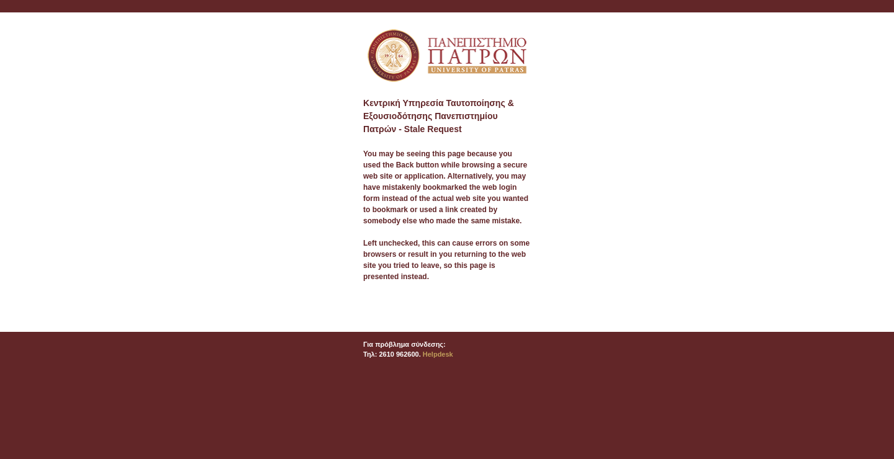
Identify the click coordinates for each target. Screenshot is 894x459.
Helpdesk (438, 354)
